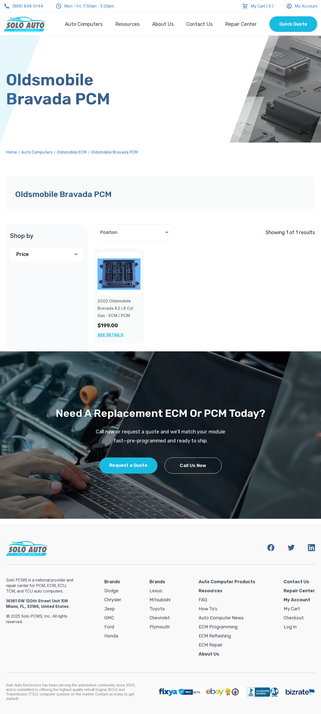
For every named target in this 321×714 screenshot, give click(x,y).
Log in (290, 627)
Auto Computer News (221, 618)
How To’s (208, 609)
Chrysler (112, 600)
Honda (111, 636)
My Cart (292, 609)
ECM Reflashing (215, 636)
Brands (112, 582)
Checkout (294, 618)
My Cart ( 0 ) (262, 6)
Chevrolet (159, 618)
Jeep (109, 609)
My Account (301, 6)
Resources (127, 24)
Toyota (157, 609)
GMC (109, 618)
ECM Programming (218, 627)
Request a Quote (128, 465)
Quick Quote (293, 24)
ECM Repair (210, 645)
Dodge (111, 591)
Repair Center (241, 24)
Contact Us (199, 24)
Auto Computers (84, 24)
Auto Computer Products (227, 582)
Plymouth (159, 627)
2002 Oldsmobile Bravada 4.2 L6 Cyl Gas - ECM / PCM (115, 308)
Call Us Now (193, 465)
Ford (109, 627)
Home (11, 152)
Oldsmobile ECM (72, 152)
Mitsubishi (160, 600)
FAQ (203, 600)
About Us (163, 24)
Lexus (155, 591)
